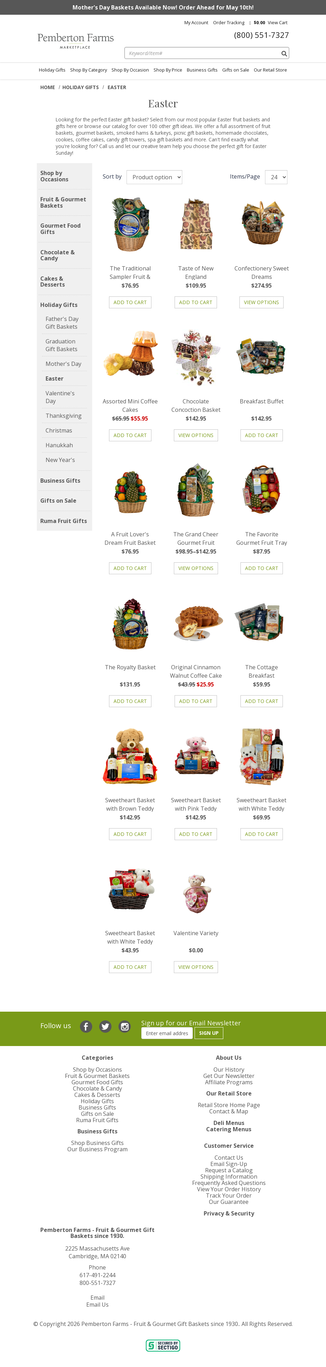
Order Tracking (228, 22)
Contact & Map (228, 1111)
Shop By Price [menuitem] (168, 70)
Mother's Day (63, 364)
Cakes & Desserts (52, 282)
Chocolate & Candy (57, 255)
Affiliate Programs (229, 1082)
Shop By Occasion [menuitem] (130, 70)
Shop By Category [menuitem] (88, 70)
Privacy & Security (229, 1213)
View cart (277, 22)
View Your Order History (229, 1189)
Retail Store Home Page (229, 1105)
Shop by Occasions (54, 176)
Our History (228, 1069)
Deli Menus (228, 1123)
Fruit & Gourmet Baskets (63, 202)
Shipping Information (229, 1176)
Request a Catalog (229, 1170)
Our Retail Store (270, 70)
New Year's (60, 460)
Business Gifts (202, 70)
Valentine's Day (60, 397)
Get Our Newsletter (228, 1076)
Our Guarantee (229, 1202)
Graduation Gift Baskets (61, 345)
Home (47, 87)
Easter (54, 378)
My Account (196, 22)
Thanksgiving (64, 416)
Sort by (112, 176)
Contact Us (229, 1157)
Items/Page (245, 176)
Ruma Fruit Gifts (63, 521)
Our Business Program (97, 1149)
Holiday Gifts (52, 70)
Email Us (97, 1304)
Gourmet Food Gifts (60, 229)
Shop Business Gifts (97, 1143)
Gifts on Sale (235, 70)
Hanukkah (59, 445)
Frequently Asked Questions (229, 1183)
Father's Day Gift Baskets (62, 322)
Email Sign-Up (228, 1164)
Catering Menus (228, 1129)
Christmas (59, 430)
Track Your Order (229, 1195)
